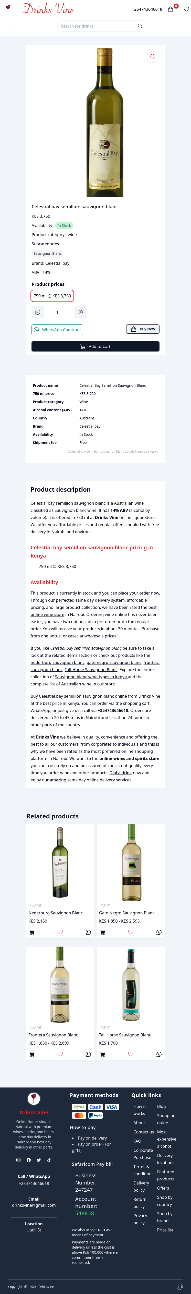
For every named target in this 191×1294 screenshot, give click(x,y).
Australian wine (76, 684)
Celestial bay (57, 263)
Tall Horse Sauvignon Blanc (91, 669)
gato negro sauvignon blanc (114, 662)
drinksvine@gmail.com (34, 1205)
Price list (165, 1230)
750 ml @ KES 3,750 (52, 296)
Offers (163, 1188)
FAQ (137, 1141)
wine (72, 234)
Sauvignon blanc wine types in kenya (91, 677)
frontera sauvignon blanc (53, 1035)
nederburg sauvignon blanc (57, 662)
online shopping (137, 751)
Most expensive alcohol (166, 1139)
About (139, 1123)
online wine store (47, 614)
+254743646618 (147, 9)
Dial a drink (121, 773)
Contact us (143, 1132)
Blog (161, 1106)
